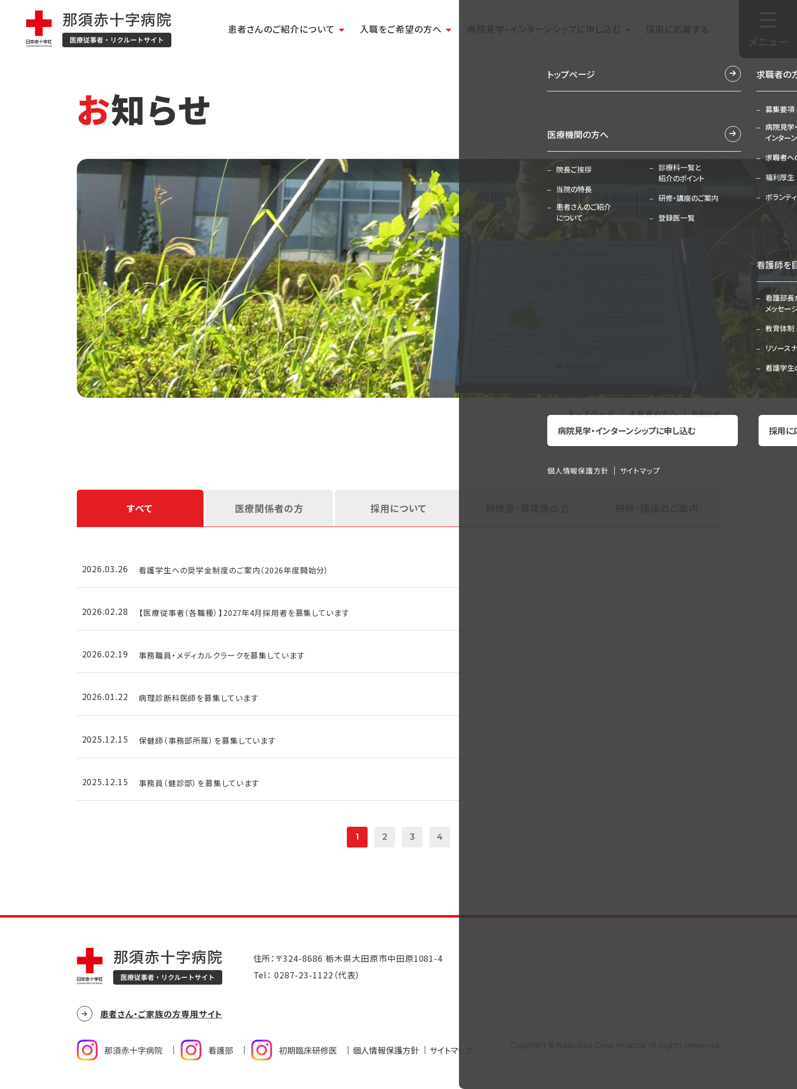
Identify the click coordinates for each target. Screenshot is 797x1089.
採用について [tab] (398, 508)
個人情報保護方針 (386, 1056)
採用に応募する (677, 28)
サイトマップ (450, 1056)
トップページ (592, 413)
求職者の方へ (653, 413)
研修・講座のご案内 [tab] (657, 508)
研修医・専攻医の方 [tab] (527, 508)
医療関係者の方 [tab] (269, 508)
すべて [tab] (140, 508)
